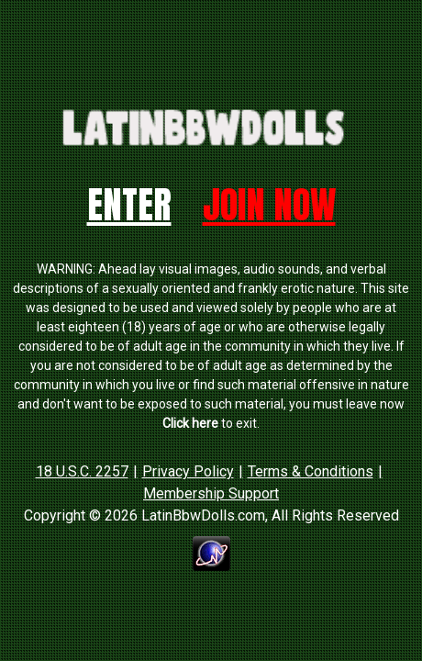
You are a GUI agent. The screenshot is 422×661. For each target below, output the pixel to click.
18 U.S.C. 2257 (82, 471)
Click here (190, 423)
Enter (129, 204)
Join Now (269, 204)
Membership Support (211, 493)
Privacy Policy (188, 471)
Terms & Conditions (310, 471)
